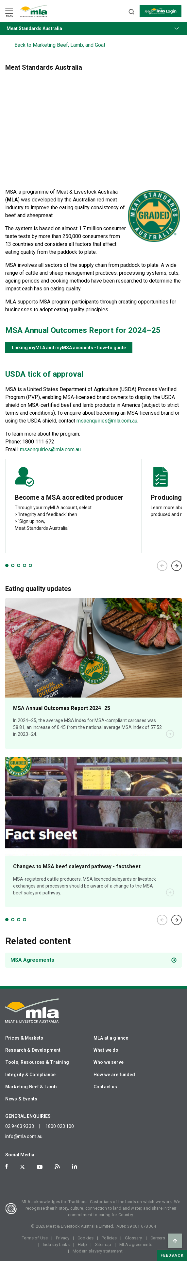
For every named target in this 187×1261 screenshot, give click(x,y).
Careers (157, 1237)
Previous (162, 566)
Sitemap (103, 1244)
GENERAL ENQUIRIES (28, 1116)
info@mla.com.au (23, 1136)
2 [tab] (12, 565)
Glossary (133, 1237)
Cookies (85, 1237)
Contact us (105, 1086)
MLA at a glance (111, 1038)
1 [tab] (6, 565)
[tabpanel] (73, 506)
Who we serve (109, 1062)
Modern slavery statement (98, 1251)
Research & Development (32, 1050)
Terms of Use (35, 1237)
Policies (109, 1237)
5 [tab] (30, 565)
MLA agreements (135, 1244)
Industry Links (56, 1244)
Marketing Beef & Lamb (31, 1086)
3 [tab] (18, 565)
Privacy (62, 1237)
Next (176, 566)
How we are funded (114, 1074)
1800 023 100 (59, 1126)
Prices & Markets (24, 1038)
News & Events (21, 1098)
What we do (106, 1050)
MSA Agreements (32, 960)
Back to (59, 45)
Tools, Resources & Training (37, 1062)
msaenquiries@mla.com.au (106, 421)
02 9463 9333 (19, 1126)
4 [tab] (24, 565)
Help (82, 1244)
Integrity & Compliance (30, 1074)
